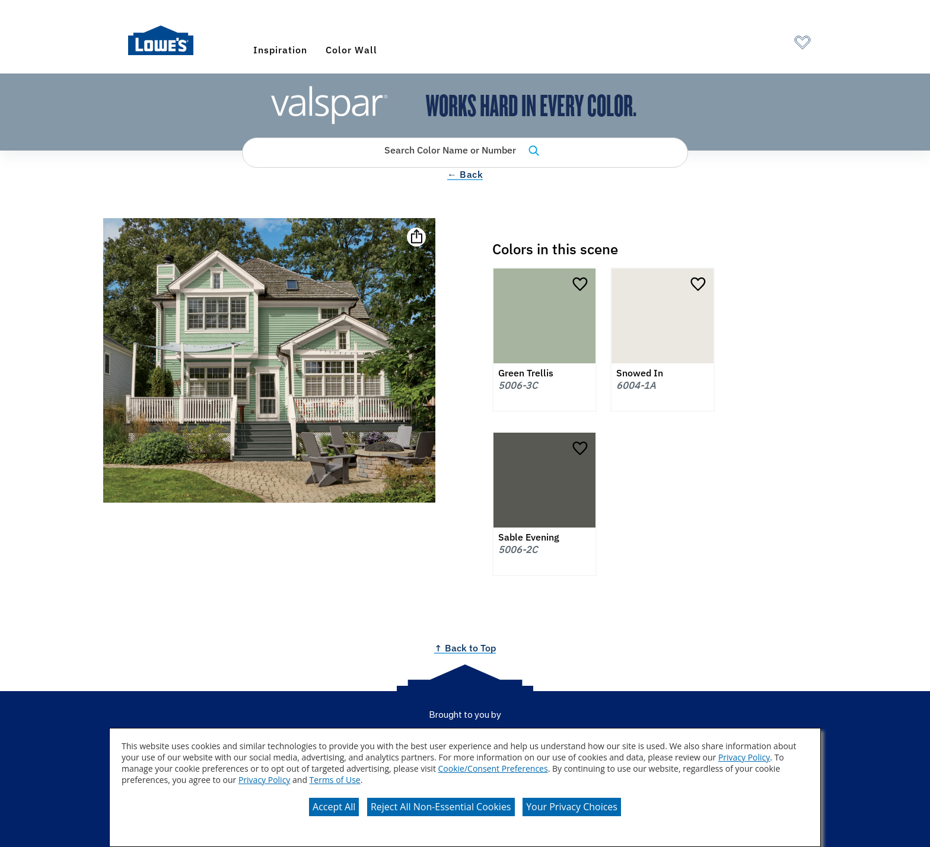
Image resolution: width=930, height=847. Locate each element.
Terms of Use (335, 779)
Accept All (334, 806)
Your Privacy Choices (571, 806)
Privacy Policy (744, 757)
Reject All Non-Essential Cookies (441, 806)
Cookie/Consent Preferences (493, 768)
